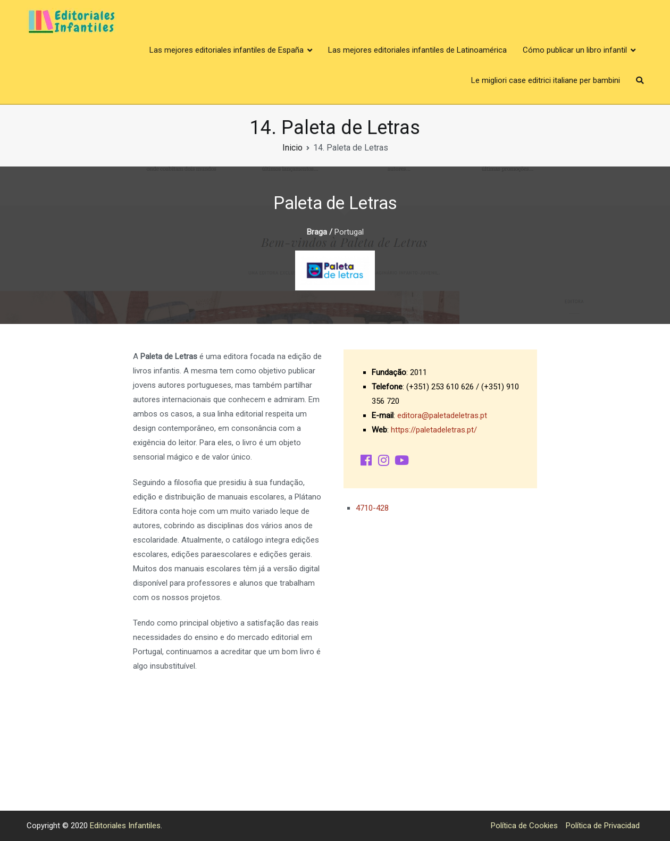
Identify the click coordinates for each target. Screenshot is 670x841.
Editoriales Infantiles (125, 825)
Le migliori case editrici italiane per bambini (545, 80)
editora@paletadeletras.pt (442, 415)
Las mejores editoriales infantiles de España (226, 50)
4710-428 (372, 508)
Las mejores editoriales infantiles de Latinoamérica (417, 50)
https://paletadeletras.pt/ (434, 430)
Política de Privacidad (603, 825)
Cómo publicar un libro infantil (575, 50)
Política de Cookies (524, 825)
